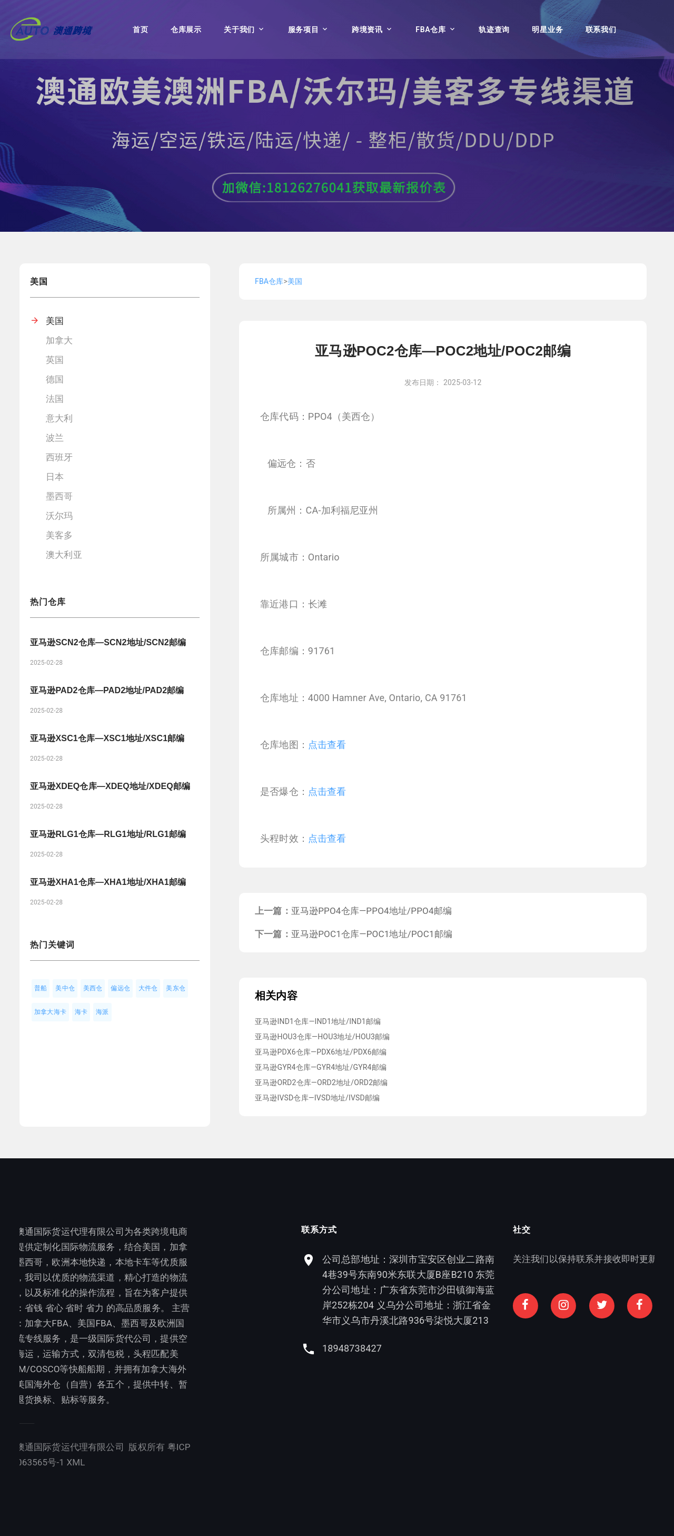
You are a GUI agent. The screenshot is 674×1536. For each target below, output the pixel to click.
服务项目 (303, 29)
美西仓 (93, 988)
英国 (55, 360)
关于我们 (239, 29)
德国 (55, 379)
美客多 (59, 535)
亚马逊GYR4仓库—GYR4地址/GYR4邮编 (320, 1067)
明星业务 (547, 29)
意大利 (59, 418)
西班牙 (59, 457)
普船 (40, 988)
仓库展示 (186, 29)
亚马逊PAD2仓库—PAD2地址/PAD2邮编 (107, 690)
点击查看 (327, 744)
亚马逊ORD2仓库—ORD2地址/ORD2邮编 (321, 1082)
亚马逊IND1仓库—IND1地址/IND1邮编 (318, 1021)
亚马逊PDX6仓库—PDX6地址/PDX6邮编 (320, 1052)
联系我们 (601, 29)
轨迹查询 (494, 29)
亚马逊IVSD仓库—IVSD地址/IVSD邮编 (317, 1098)
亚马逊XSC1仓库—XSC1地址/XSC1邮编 (107, 738)
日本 (55, 476)
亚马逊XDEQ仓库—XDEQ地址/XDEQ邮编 (110, 786)
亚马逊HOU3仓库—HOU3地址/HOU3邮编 (322, 1036)
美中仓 (65, 988)
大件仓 (148, 988)
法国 (55, 398)
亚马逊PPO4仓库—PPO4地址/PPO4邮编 (371, 910)
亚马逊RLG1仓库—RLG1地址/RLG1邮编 (108, 834)
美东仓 (175, 988)
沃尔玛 (59, 515)
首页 (140, 29)
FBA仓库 (430, 29)
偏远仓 (120, 988)
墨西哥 (59, 496)
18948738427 (488, 1348)
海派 (102, 1012)
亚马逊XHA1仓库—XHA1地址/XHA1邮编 (108, 882)
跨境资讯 (367, 29)
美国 (55, 321)
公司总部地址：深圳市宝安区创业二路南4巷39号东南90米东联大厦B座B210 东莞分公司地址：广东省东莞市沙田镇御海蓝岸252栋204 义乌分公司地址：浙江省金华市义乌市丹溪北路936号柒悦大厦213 (545, 1290)
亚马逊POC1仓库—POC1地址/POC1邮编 (371, 934)
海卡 (81, 1012)
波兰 (55, 437)
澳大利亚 (64, 554)
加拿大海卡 (50, 1012)
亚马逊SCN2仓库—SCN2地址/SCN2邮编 (108, 642)
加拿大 (59, 340)
